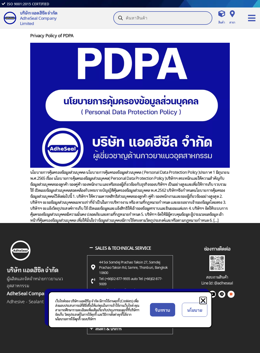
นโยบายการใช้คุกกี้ (68, 319)
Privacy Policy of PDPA (51, 35)
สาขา (232, 22)
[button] (203, 300)
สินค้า (221, 22)
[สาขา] (232, 13)
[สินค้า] (221, 13)
